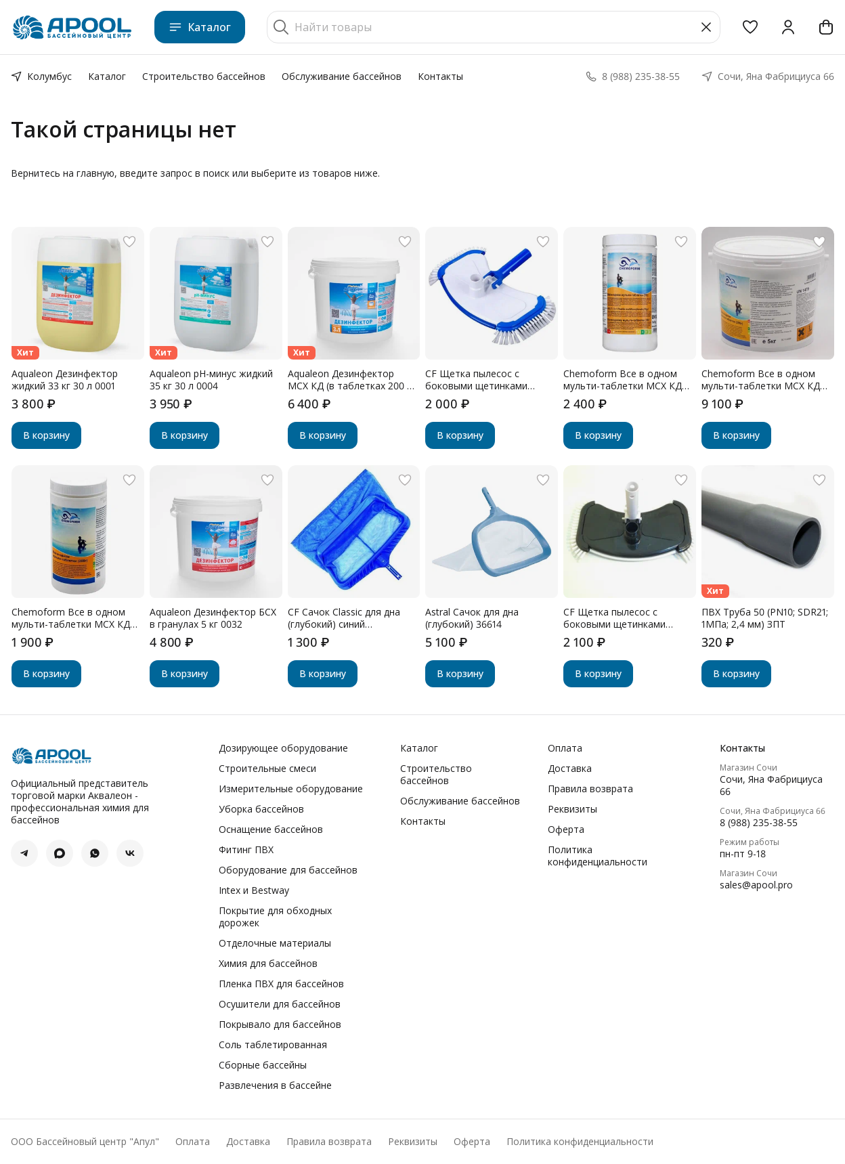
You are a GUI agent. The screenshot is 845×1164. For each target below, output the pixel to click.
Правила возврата (590, 789)
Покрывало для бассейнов (280, 1024)
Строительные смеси (267, 768)
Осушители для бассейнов (280, 1004)
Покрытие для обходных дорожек (275, 917)
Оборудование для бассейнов (288, 870)
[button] (750, 27)
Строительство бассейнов (203, 76)
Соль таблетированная (273, 1045)
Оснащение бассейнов (271, 829)
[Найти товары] (494, 27)
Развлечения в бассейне (275, 1085)
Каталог (200, 27)
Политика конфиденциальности (597, 856)
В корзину (46, 435)
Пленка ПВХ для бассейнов (281, 984)
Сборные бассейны (263, 1065)
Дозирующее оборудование (283, 748)
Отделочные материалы (275, 943)
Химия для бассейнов (268, 963)
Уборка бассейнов (261, 809)
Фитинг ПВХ (246, 850)
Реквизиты (572, 809)
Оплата (565, 748)
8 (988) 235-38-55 (759, 823)
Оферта (566, 829)
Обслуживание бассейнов (342, 76)
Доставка (570, 768)
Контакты (440, 76)
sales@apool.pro (756, 885)
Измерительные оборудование (291, 789)
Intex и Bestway (254, 890)
